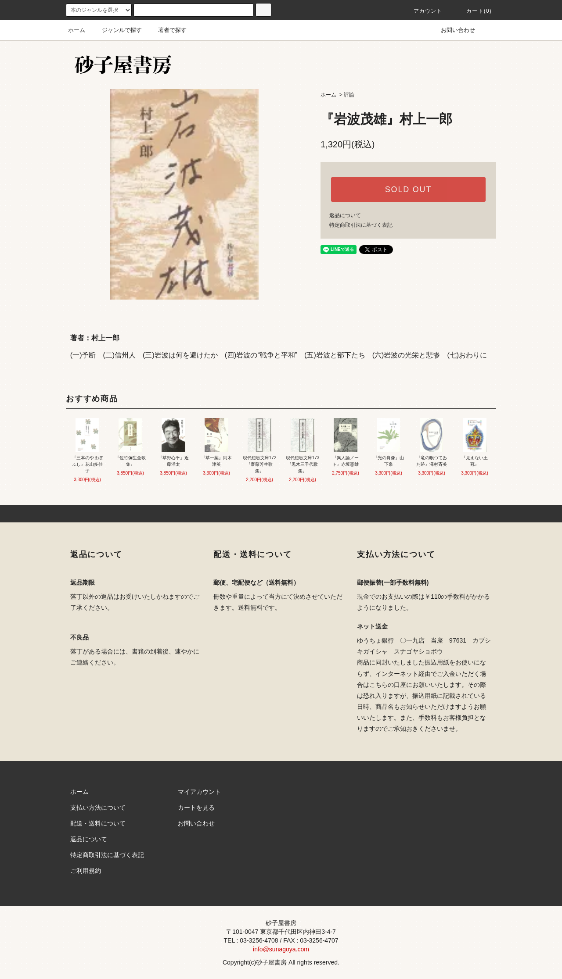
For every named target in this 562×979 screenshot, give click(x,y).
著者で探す (167, 30)
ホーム (76, 30)
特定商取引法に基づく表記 (361, 225)
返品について (345, 215)
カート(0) (474, 11)
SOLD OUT (408, 189)
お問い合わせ (452, 30)
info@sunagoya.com (281, 949)
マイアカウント (199, 791)
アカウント (423, 11)
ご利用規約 (85, 870)
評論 (349, 95)
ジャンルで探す (116, 30)
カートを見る (196, 807)
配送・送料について (98, 823)
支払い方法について (98, 807)
